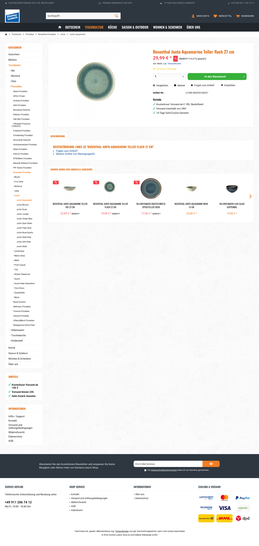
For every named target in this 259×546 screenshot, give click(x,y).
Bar (13, 70)
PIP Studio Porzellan (22, 168)
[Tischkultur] (94, 27)
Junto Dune (21, 209)
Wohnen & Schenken (19, 358)
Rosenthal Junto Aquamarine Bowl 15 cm (191, 205)
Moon (16, 297)
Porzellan (16, 86)
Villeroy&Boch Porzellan (23, 320)
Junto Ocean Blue (24, 219)
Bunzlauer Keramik (21, 110)
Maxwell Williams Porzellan (25, 163)
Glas (13, 81)
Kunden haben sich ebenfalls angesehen (71, 169)
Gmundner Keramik (22, 140)
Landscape (19, 251)
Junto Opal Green (24, 223)
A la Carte (18, 182)
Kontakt (12, 420)
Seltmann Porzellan (22, 306)
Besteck (15, 75)
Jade (16, 191)
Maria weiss (19, 256)
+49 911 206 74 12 (18, 502)
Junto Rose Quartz (24, 232)
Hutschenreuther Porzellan (25, 144)
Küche (11, 347)
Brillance (18, 186)
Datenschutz (15, 436)
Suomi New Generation (24, 283)
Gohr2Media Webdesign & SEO (144, 535)
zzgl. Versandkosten (172, 63)
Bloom (17, 177)
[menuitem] (244, 16)
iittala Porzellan (20, 149)
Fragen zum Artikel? (203, 85)
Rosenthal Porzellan (22, 172)
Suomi (17, 279)
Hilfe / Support (16, 416)
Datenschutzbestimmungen (164, 470)
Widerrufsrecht (16, 432)
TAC (16, 269)
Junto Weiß (21, 246)
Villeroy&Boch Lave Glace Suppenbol (232, 205)
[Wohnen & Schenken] (167, 27)
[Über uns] (193, 27)
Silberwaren (17, 330)
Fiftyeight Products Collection (21, 125)
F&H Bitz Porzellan (21, 119)
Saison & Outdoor (18, 353)
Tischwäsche (18, 335)
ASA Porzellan (19, 105)
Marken (12, 59)
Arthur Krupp (19, 96)
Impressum (77, 510)
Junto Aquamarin (24, 200)
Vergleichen (160, 85)
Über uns (13, 364)
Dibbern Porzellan (21, 114)
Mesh (16, 260)
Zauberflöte (19, 293)
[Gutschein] (73, 27)
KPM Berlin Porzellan (22, 158)
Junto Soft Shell (23, 242)
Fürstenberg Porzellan (23, 135)
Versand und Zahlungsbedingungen (20, 426)
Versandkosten (122, 531)
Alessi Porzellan (20, 91)
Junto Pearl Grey (23, 228)
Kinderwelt (17, 340)
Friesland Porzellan (21, 131)
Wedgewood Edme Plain (24, 325)
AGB (10, 440)
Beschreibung (58, 136)
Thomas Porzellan (21, 311)
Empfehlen (228, 85)
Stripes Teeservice (22, 274)
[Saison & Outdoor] (135, 27)
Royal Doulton (19, 302)
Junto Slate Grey (23, 237)
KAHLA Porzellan (21, 154)
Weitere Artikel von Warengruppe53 (74, 153)
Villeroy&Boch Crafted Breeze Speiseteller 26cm (151, 205)
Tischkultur (14, 65)
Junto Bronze (22, 205)
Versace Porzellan (21, 316)
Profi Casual (19, 265)
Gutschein (13, 54)
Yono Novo (19, 288)
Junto (17, 195)
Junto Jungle (22, 214)
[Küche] (112, 27)
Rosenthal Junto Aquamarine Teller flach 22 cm (110, 205)
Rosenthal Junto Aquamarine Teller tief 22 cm (70, 205)
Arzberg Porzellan (21, 101)
